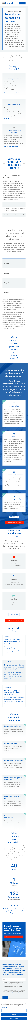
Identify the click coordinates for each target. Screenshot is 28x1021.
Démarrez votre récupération (14, 522)
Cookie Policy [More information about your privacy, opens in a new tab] (5, 1007)
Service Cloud (8, 118)
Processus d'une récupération (12, 92)
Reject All (14, 1014)
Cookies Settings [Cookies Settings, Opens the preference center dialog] (14, 1010)
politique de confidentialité (14, 992)
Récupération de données (11, 146)
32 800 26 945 (14, 517)
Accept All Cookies (14, 1018)
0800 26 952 (22, 3)
